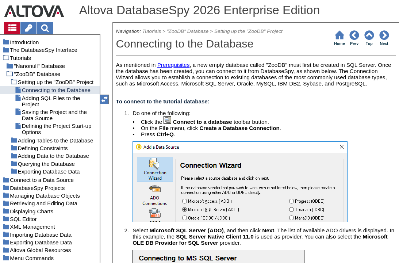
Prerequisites (173, 65)
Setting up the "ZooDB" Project (248, 31)
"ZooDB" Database (188, 31)
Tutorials (151, 31)
